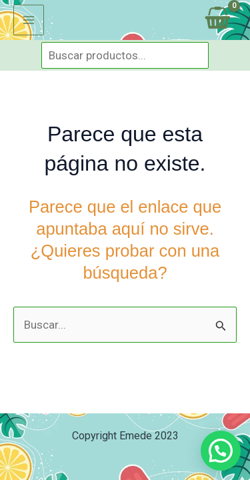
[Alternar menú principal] (28, 20)
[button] (221, 451)
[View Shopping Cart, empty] (218, 20)
